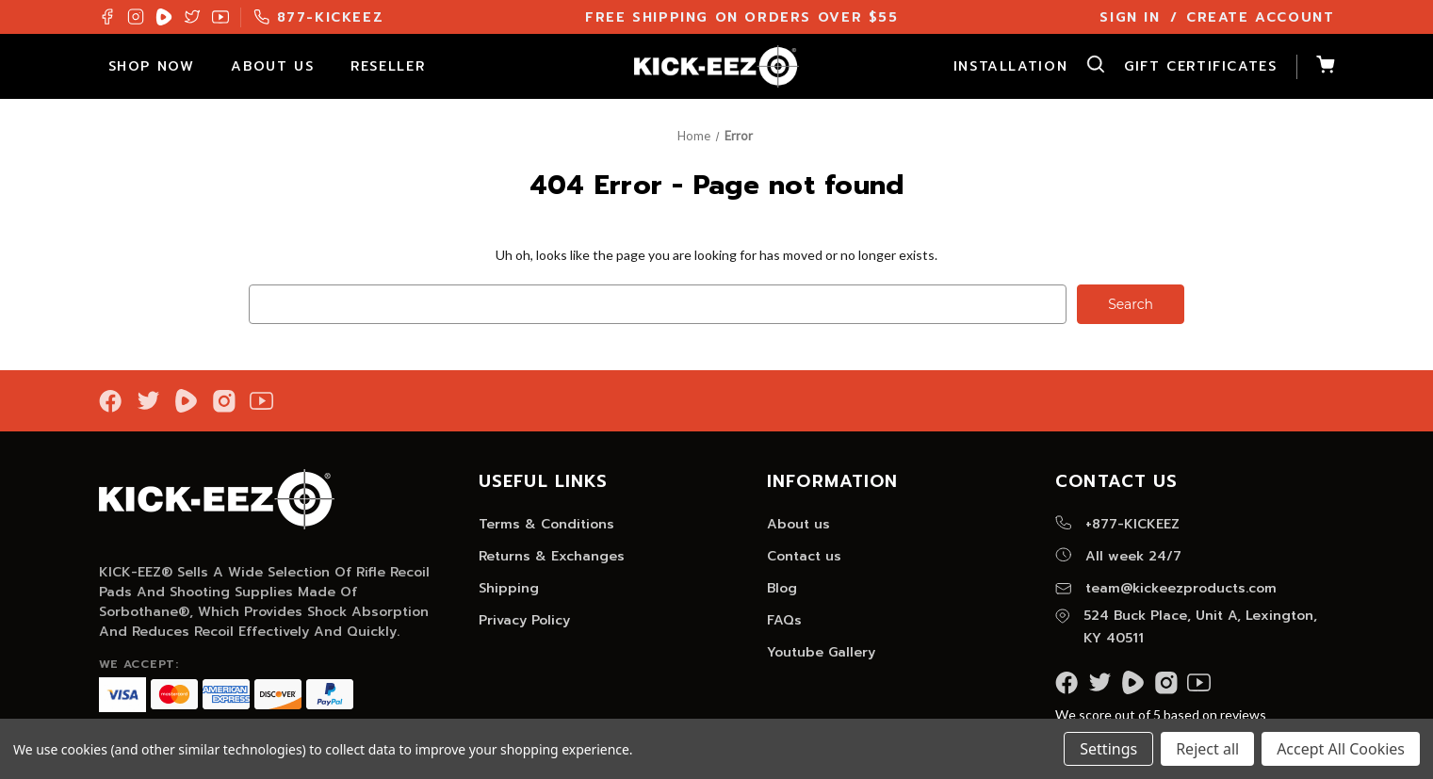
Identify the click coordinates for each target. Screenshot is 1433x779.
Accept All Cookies (1341, 748)
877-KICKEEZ (318, 17)
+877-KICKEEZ (1117, 524)
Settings (1108, 748)
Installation (1010, 66)
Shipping (509, 588)
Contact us (804, 556)
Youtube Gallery (821, 652)
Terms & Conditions (546, 524)
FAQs (784, 620)
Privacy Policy (524, 620)
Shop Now (160, 66)
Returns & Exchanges (552, 556)
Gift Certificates (1200, 66)
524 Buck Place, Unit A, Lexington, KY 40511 (1186, 627)
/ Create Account (1252, 17)
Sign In (1129, 17)
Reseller (396, 66)
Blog (782, 588)
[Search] (1086, 67)
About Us (281, 66)
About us (798, 524)
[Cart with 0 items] (1315, 67)
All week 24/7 (1118, 556)
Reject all (1207, 748)
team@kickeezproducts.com (1166, 588)
